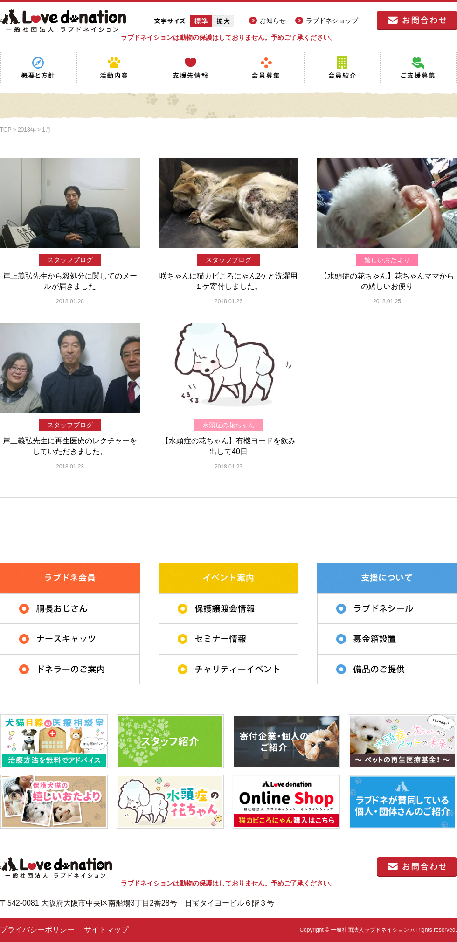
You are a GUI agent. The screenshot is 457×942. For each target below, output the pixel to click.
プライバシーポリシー (37, 930)
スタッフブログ (70, 260)
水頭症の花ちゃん (228, 425)
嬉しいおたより (387, 260)
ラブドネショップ (332, 20)
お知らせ (273, 20)
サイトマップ (106, 930)
